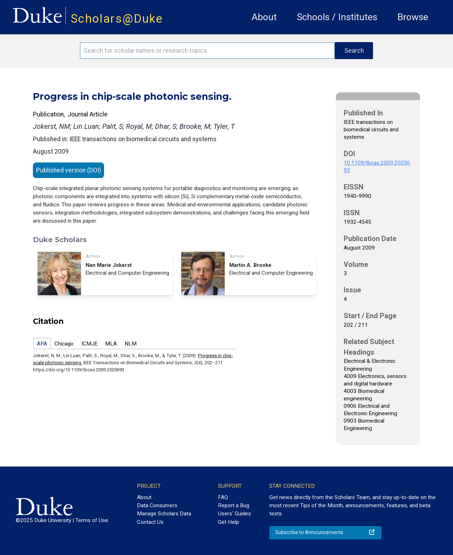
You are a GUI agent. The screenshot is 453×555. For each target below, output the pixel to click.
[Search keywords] (207, 50)
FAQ (223, 497)
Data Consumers (157, 505)
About (264, 17)
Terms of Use (91, 520)
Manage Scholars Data (164, 513)
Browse (412, 17)
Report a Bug (233, 505)
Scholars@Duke (117, 18)
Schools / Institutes (337, 17)
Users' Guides (234, 513)
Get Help (228, 522)
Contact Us (150, 522)
